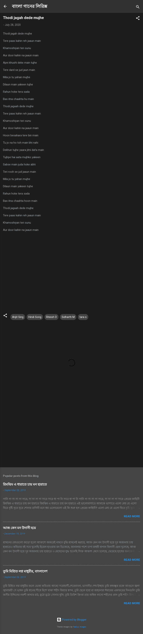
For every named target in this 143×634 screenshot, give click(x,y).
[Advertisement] (71, 435)
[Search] (138, 7)
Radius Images (79, 627)
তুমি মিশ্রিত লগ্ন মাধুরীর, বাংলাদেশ (25, 571)
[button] (138, 19)
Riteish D (51, 317)
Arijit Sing (17, 317)
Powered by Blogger (71, 619)
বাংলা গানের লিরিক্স (29, 6)
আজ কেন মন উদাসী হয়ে (19, 528)
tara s (83, 317)
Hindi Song (34, 317)
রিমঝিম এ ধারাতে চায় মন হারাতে (25, 484)
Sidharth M (68, 317)
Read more (132, 516)
